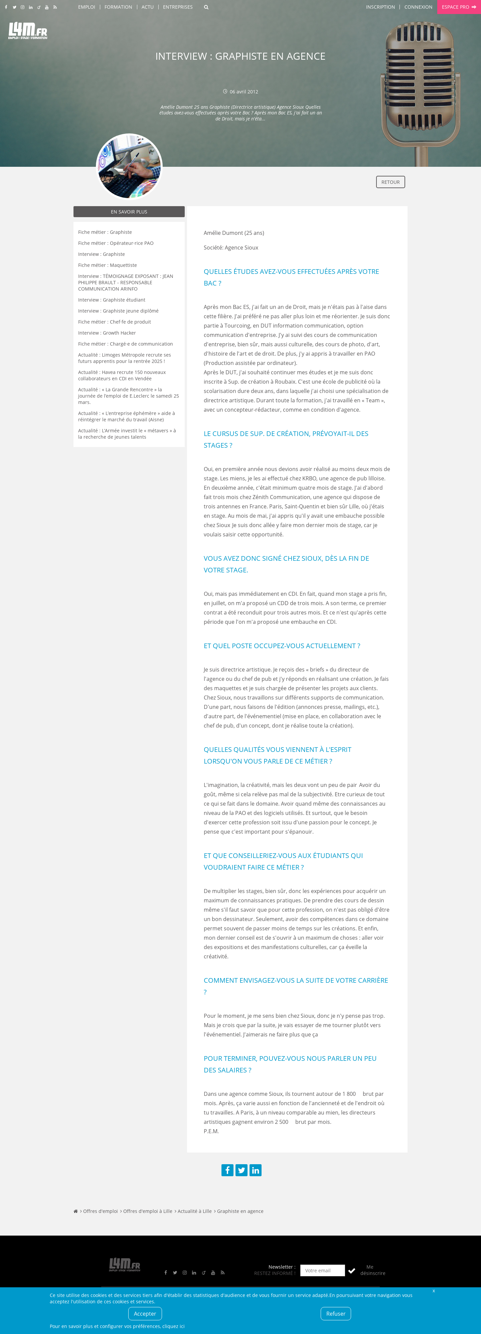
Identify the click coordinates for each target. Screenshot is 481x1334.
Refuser (336, 1313)
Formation (118, 7)
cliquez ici (173, 1326)
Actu (148, 7)
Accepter (145, 1313)
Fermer (433, 1290)
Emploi (86, 7)
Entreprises (178, 7)
